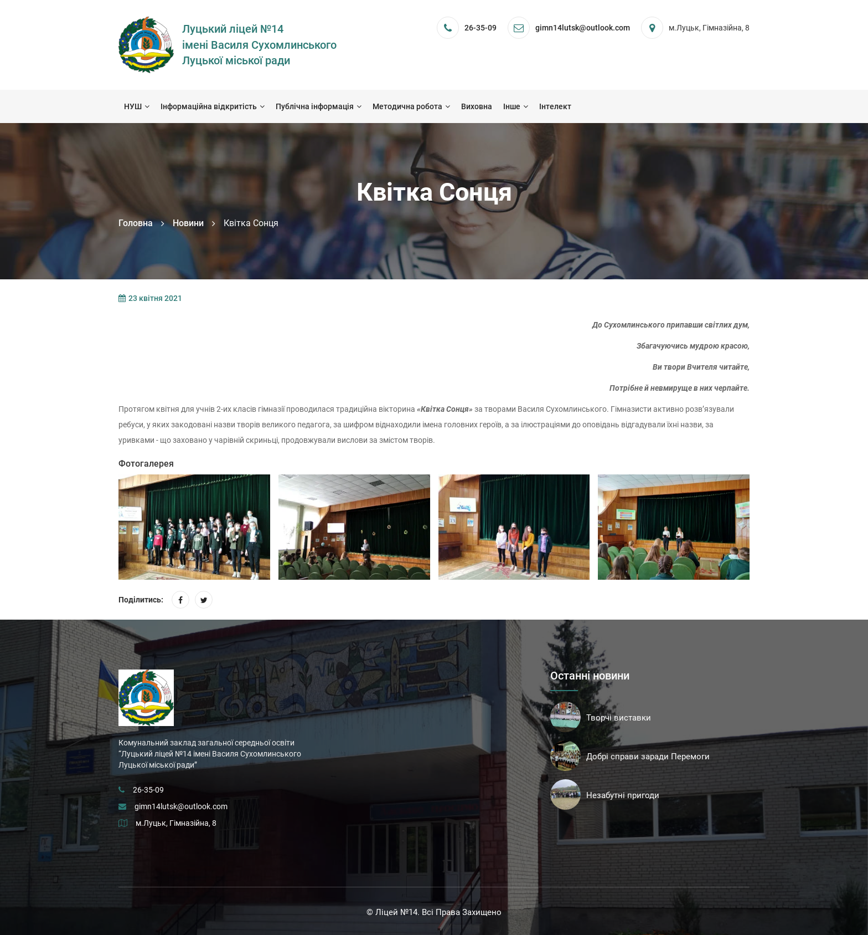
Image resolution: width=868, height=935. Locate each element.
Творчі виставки (618, 718)
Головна (135, 223)
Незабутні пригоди (622, 795)
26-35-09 (480, 27)
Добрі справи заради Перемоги (648, 757)
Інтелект (555, 106)
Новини (188, 223)
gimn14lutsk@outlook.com (181, 806)
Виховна (476, 106)
